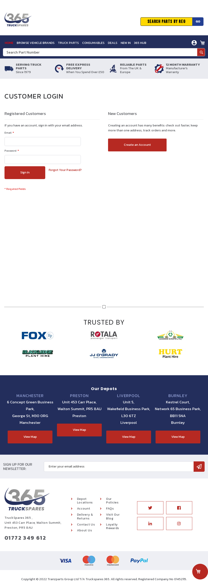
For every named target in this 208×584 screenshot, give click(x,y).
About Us (84, 530)
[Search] (201, 52)
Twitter (150, 507)
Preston (79, 395)
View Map (30, 436)
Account (83, 508)
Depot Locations (85, 500)
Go (198, 21)
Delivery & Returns (85, 516)
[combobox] (104, 52)
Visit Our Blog (113, 516)
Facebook (179, 507)
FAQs (110, 508)
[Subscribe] (199, 466)
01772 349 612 (25, 538)
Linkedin (150, 523)
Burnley (177, 395)
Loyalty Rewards (112, 526)
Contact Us (86, 524)
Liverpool (128, 395)
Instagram (179, 523)
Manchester (30, 395)
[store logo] (18, 21)
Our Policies (112, 500)
